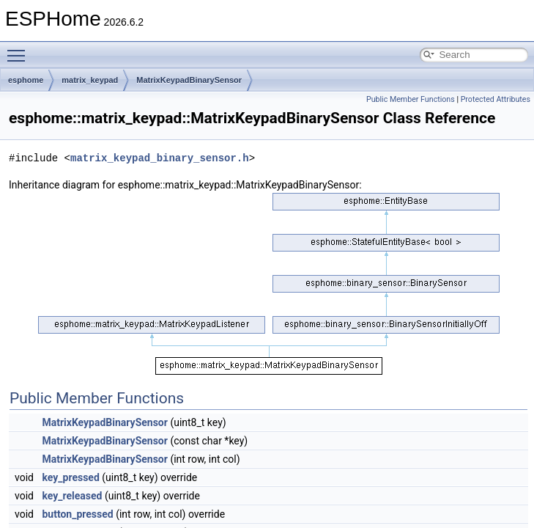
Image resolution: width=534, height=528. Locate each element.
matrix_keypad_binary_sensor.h (159, 158)
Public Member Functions (410, 99)
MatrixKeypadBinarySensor (189, 80)
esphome (25, 80)
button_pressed (77, 514)
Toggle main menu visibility (19, 49)
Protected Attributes (495, 99)
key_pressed (70, 477)
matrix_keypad (90, 80)
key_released (72, 496)
